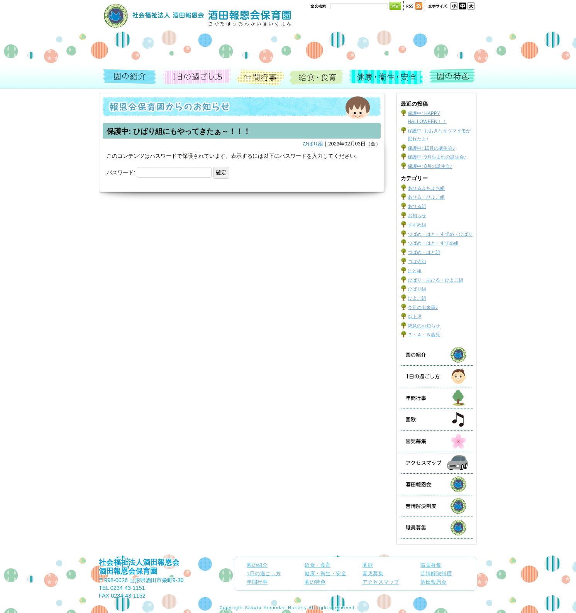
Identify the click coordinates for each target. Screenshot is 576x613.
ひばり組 (313, 144)
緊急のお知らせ (424, 326)
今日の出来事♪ (423, 307)
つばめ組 (417, 261)
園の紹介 (131, 77)
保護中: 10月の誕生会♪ (431, 148)
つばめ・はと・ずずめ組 (433, 243)
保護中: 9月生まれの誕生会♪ (437, 157)
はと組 (415, 271)
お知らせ (417, 215)
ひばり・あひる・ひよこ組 (435, 280)
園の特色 (451, 77)
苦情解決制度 (444, 506)
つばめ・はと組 (424, 252)
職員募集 (444, 527)
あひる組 (417, 206)
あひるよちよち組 (426, 188)
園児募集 (444, 441)
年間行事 (260, 77)
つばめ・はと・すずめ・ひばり (440, 234)
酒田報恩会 (444, 484)
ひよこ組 (417, 298)
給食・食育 (317, 77)
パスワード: (159, 172)
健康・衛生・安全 (387, 77)
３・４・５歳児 (424, 335)
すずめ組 (417, 225)
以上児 (415, 316)
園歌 (436, 419)
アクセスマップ (444, 462)
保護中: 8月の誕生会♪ (430, 166)
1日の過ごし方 (196, 77)
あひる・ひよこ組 (426, 197)
